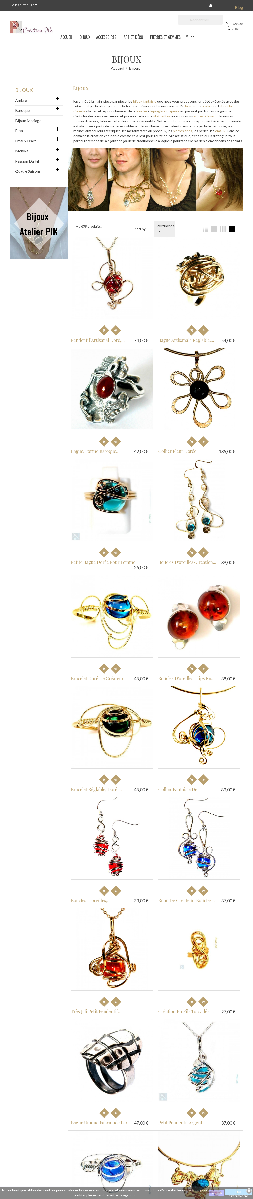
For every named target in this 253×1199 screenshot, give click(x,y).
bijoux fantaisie (144, 101)
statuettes (161, 116)
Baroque (22, 110)
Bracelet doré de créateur (97, 673)
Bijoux (24, 90)
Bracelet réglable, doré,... (96, 782)
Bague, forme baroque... (95, 448)
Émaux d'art (25, 140)
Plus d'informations (238, 1192)
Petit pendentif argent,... (181, 1112)
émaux (219, 131)
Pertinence (165, 228)
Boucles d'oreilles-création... (186, 558)
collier (207, 106)
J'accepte (216, 1193)
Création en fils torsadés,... (184, 1002)
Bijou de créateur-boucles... (185, 892)
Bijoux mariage (28, 120)
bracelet (191, 106)
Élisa (19, 130)
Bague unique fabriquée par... (101, 1112)
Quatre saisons (28, 171)
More (190, 37)
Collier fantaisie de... (178, 782)
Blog (239, 7)
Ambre (21, 100)
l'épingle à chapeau (164, 111)
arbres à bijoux (205, 116)
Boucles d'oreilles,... (90, 892)
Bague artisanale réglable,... (185, 339)
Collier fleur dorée (176, 448)
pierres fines (182, 131)
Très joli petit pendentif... (96, 1002)
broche (141, 111)
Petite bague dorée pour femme (103, 558)
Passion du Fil (27, 161)
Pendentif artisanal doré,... (98, 339)
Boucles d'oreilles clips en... (185, 673)
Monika (21, 151)
